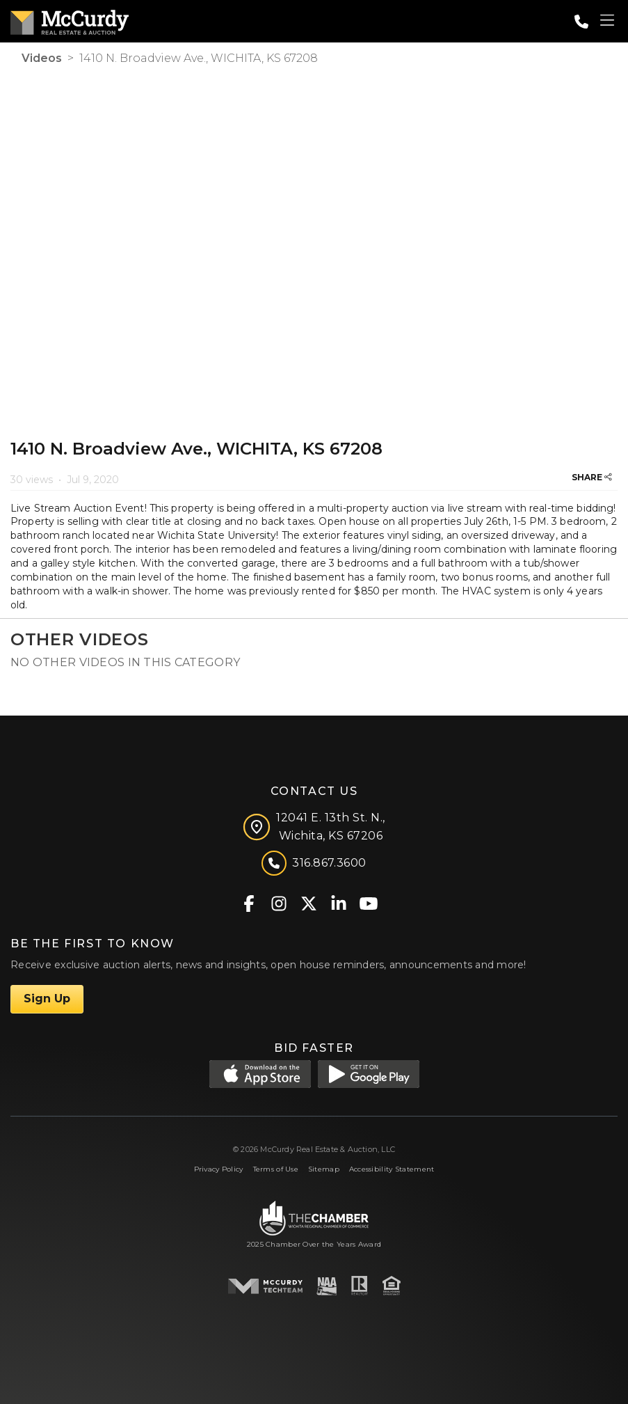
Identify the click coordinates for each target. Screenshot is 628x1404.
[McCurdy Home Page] (69, 19)
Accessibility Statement (392, 1169)
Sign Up (47, 998)
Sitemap (323, 1169)
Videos (42, 58)
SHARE (592, 477)
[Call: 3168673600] (581, 21)
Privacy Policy (218, 1169)
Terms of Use (275, 1169)
